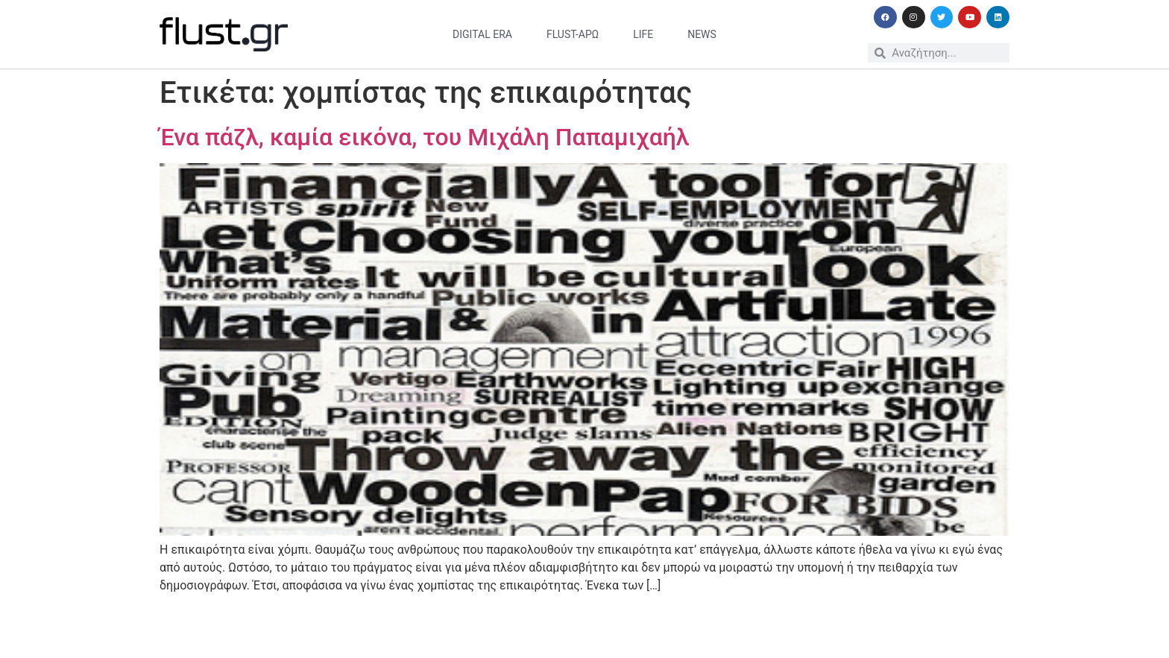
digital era (482, 34)
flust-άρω (572, 34)
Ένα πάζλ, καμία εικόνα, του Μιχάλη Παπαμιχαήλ (424, 137)
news (701, 34)
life (643, 34)
